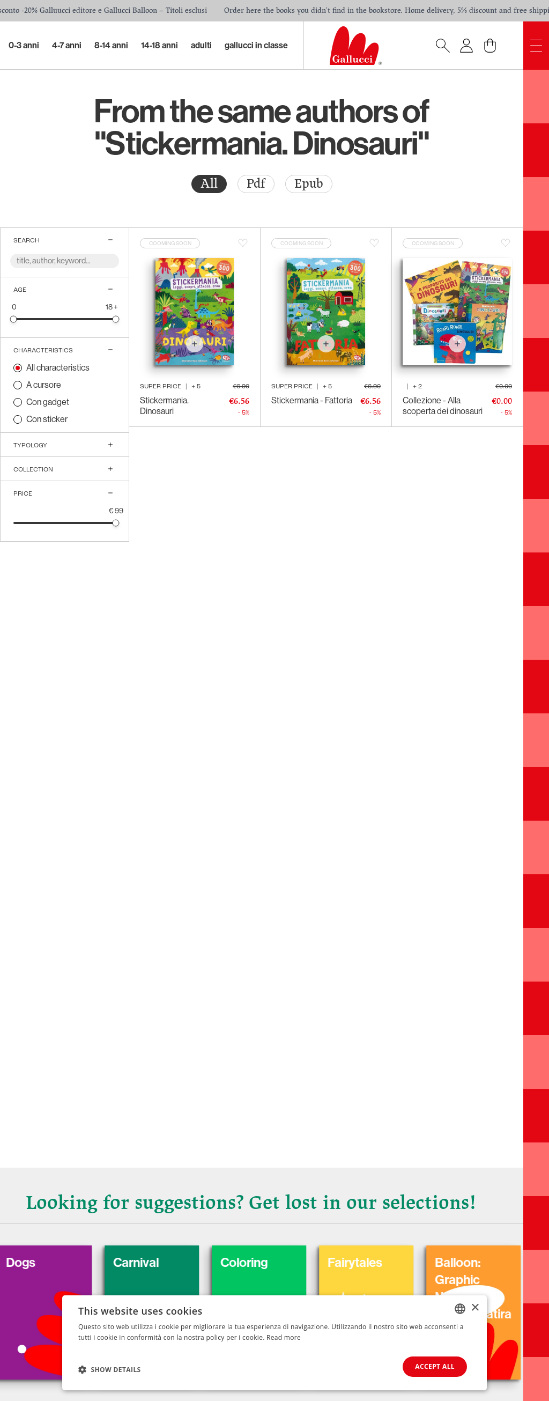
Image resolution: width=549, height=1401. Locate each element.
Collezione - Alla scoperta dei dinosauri (443, 405)
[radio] (209, 184)
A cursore (43, 385)
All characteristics (58, 368)
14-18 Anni (159, 45)
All (209, 183)
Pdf (256, 183)
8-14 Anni (111, 45)
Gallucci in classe (256, 45)
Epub (308, 183)
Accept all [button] (435, 1366)
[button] (109, 1369)
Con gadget (47, 402)
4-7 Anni (66, 45)
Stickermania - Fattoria (311, 400)
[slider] (13, 318)
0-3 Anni (24, 45)
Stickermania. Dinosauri (164, 405)
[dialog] (274, 1342)
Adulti (201, 45)
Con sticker (47, 419)
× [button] (475, 1308)
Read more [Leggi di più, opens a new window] (283, 1337)
